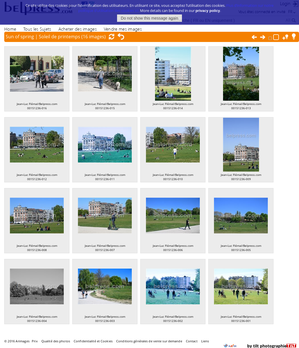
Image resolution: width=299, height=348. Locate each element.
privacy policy (208, 11)
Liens (205, 341)
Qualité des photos (55, 341)
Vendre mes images (123, 29)
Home (10, 29)
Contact (192, 341)
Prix (34, 341)
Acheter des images (77, 29)
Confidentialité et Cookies (93, 341)
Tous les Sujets (37, 29)
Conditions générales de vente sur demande (149, 341)
